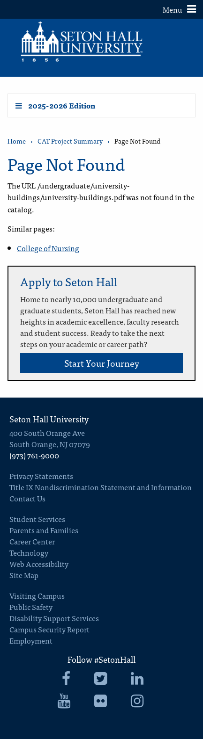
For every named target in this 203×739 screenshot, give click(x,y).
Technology (28, 552)
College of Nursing (48, 248)
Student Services (37, 519)
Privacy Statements (41, 476)
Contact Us (27, 498)
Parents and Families (43, 530)
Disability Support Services (54, 618)
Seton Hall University (49, 419)
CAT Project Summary (70, 141)
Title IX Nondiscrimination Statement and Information (100, 487)
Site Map (23, 575)
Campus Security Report (49, 629)
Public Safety (31, 607)
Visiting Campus (37, 595)
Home (17, 141)
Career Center (32, 541)
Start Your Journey (101, 362)
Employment (31, 640)
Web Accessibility (38, 564)
